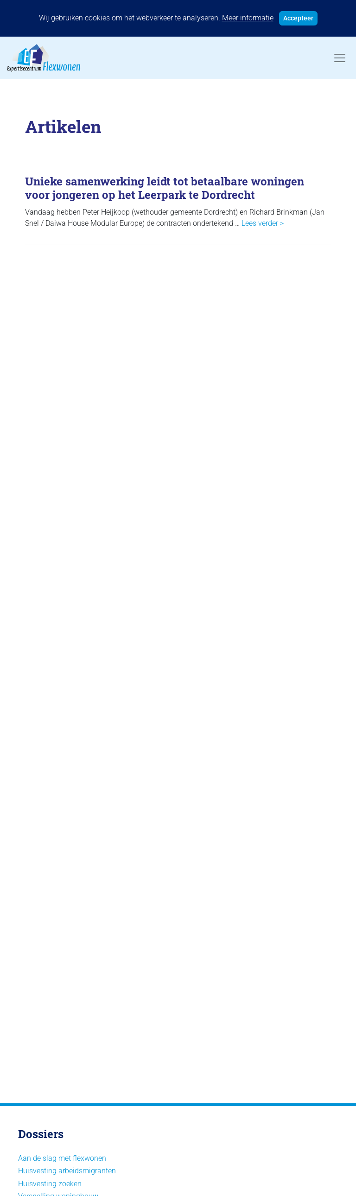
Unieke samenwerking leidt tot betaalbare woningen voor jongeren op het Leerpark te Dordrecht (164, 188)
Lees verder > (263, 223)
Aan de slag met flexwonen (62, 1158)
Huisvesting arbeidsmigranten (67, 1170)
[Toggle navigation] (339, 58)
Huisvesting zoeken (50, 1183)
